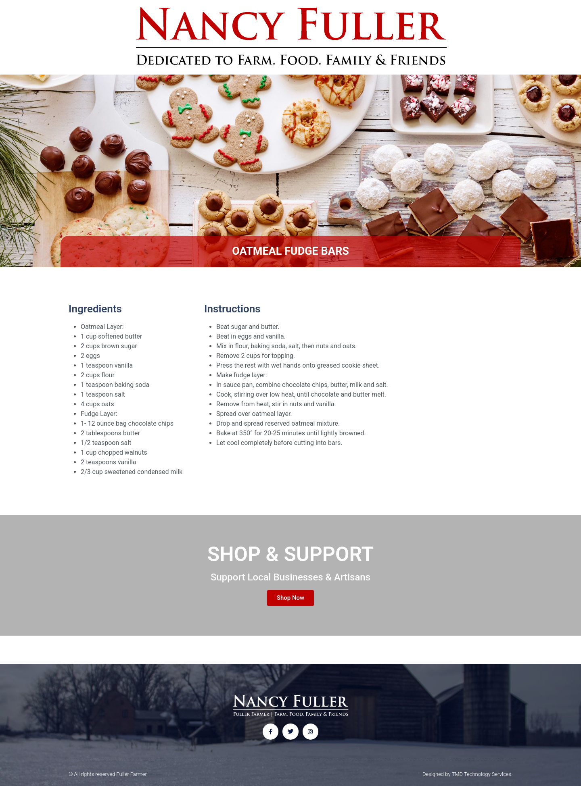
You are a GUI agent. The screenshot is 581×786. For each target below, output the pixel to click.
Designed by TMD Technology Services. (467, 774)
